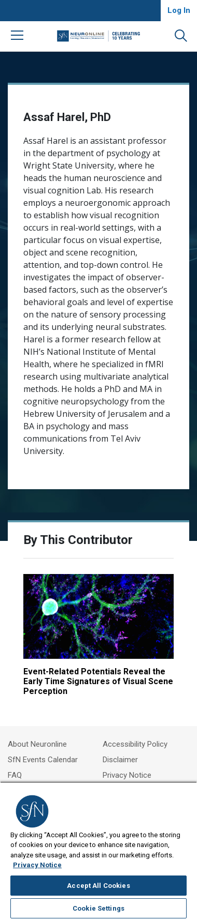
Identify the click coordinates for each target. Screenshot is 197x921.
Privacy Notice (127, 775)
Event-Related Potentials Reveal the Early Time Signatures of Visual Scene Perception (98, 681)
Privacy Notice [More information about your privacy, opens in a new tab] (37, 865)
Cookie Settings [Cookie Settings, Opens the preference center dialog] (98, 908)
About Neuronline (37, 744)
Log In (178, 10)
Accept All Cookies (98, 885)
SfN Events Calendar (43, 759)
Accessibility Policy (135, 744)
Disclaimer (120, 759)
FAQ (15, 775)
